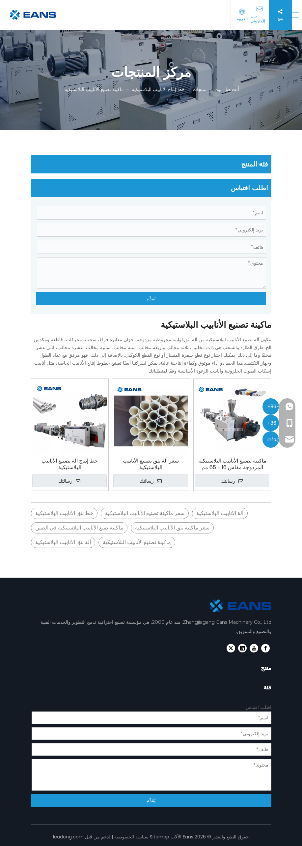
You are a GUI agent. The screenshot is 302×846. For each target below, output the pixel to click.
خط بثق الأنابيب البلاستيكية (64, 513)
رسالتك (69, 481)
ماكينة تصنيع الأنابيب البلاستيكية (137, 542)
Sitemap (159, 836)
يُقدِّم (151, 298)
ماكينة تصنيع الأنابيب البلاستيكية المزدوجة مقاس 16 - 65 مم (232, 464)
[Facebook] (265, 648)
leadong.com (68, 836)
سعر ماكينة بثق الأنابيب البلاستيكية (172, 527)
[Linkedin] (242, 648)
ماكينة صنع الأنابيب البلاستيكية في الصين (79, 527)
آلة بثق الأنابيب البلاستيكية (63, 542)
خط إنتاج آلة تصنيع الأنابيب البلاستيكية (69, 464)
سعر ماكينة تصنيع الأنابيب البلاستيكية (144, 513)
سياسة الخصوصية (131, 836)
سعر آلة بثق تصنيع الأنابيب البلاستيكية (151, 464)
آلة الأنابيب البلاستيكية (219, 513)
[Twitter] (231, 648)
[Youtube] (254, 648)
